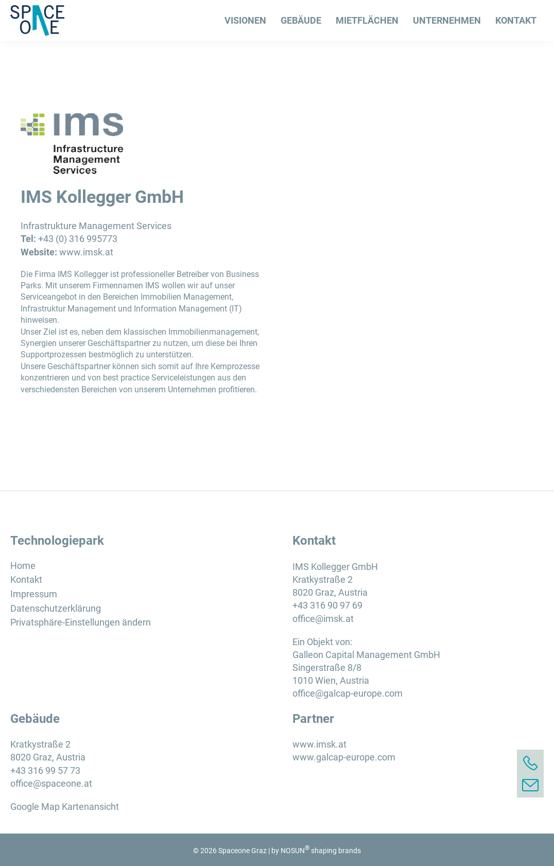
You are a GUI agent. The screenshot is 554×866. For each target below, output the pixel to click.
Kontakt (515, 20)
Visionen (245, 20)
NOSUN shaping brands (321, 850)
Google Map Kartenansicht (64, 806)
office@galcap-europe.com (347, 693)
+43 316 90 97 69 (327, 605)
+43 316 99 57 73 (45, 770)
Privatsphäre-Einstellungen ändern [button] (80, 622)
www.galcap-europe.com (343, 757)
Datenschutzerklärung (55, 608)
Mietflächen (367, 20)
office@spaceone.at (51, 783)
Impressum (33, 593)
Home (23, 565)
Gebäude (301, 20)
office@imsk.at (323, 618)
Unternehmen (447, 20)
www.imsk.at (86, 252)
